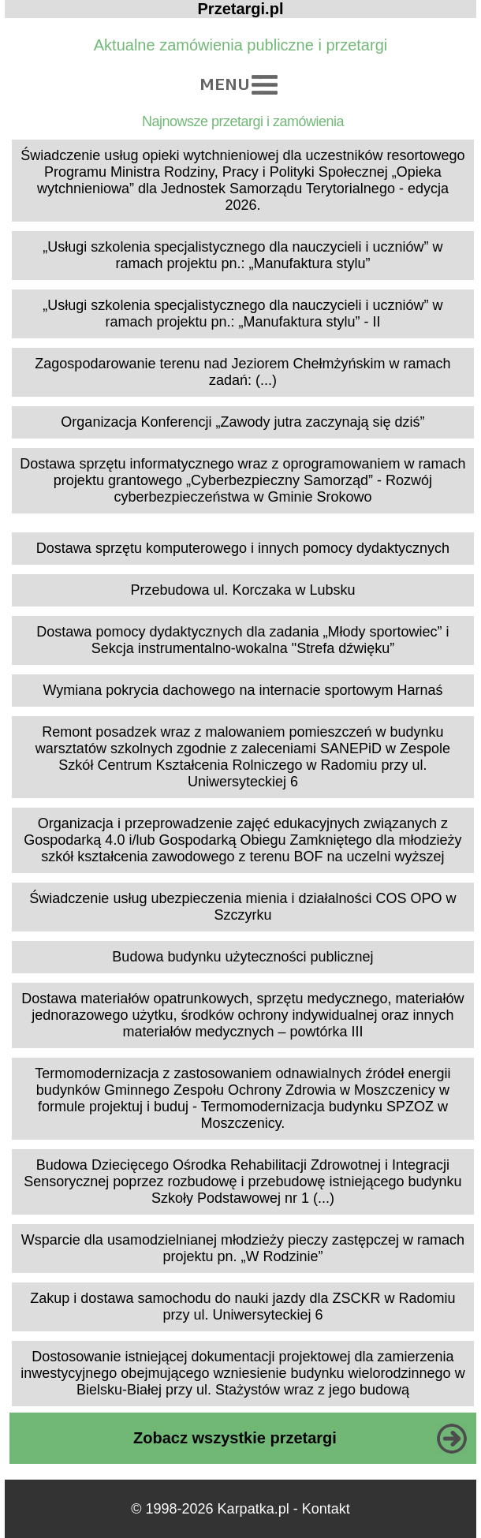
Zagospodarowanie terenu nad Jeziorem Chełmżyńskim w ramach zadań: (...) (242, 372)
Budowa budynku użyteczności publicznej (242, 957)
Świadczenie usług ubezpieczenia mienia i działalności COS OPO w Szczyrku (242, 906)
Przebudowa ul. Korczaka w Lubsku (242, 590)
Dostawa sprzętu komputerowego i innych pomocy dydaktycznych (242, 548)
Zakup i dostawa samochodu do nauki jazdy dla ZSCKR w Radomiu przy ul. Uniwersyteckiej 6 (242, 1306)
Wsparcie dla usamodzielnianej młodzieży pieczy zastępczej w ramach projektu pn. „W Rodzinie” (242, 1248)
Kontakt (326, 1509)
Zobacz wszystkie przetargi (235, 1438)
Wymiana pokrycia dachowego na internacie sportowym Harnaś (242, 690)
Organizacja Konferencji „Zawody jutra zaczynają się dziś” (242, 422)
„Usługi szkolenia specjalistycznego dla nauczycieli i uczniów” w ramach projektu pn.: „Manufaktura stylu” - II (242, 313)
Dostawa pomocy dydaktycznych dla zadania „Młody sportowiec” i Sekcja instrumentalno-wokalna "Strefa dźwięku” (242, 640)
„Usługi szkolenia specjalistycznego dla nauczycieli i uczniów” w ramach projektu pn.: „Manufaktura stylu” (242, 255)
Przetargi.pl (241, 8)
